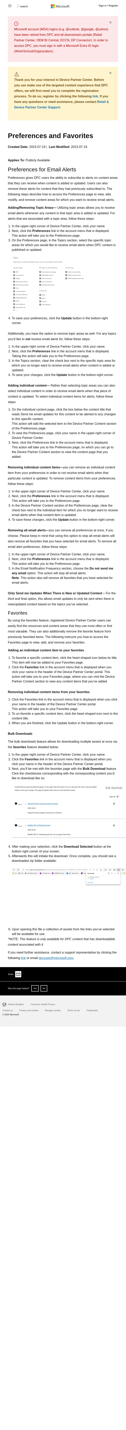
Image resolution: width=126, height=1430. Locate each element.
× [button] (110, 22)
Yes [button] (35, 988)
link (95, 96)
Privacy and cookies (29, 1010)
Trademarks (92, 1010)
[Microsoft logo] (63, 6)
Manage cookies (53, 1010)
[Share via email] (18, 974)
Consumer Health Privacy (43, 1004)
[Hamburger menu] (9, 5)
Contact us (7, 1010)
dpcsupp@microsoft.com (56, 958)
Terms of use (74, 1010)
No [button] (44, 988)
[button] (22, 5)
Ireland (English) (16, 1004)
